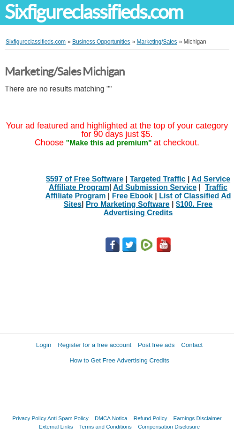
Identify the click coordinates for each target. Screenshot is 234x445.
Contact (192, 344)
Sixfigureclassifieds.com (94, 12)
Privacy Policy (29, 418)
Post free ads (156, 344)
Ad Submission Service (154, 187)
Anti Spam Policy (68, 418)
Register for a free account (94, 344)
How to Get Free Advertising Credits (119, 360)
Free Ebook (132, 196)
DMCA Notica (111, 418)
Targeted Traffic (158, 179)
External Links (56, 426)
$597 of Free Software (84, 179)
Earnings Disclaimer (198, 418)
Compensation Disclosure (169, 426)
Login (44, 344)
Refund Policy (150, 418)
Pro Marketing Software (128, 204)
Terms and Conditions (105, 426)
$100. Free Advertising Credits (158, 208)
